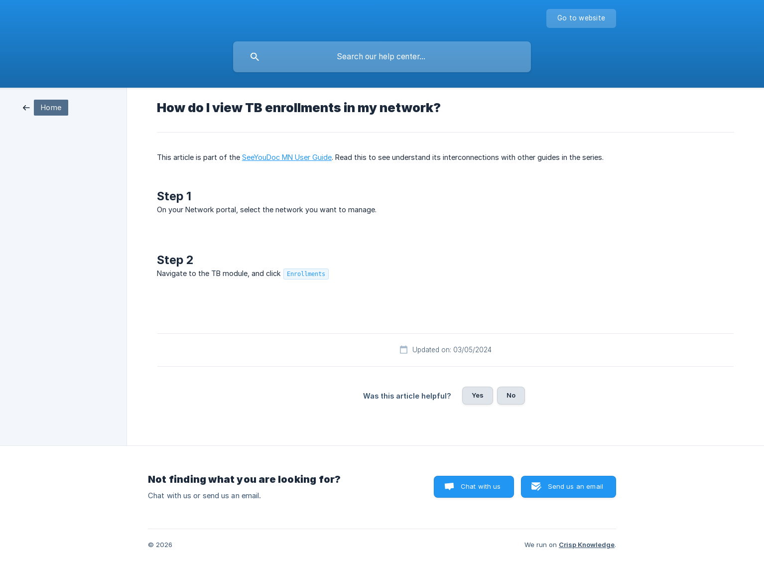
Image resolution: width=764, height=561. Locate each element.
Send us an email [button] (575, 486)
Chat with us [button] (481, 486)
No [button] (511, 395)
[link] (45, 107)
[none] (581, 18)
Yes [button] (478, 395)
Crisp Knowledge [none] (587, 545)
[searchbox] (382, 56)
